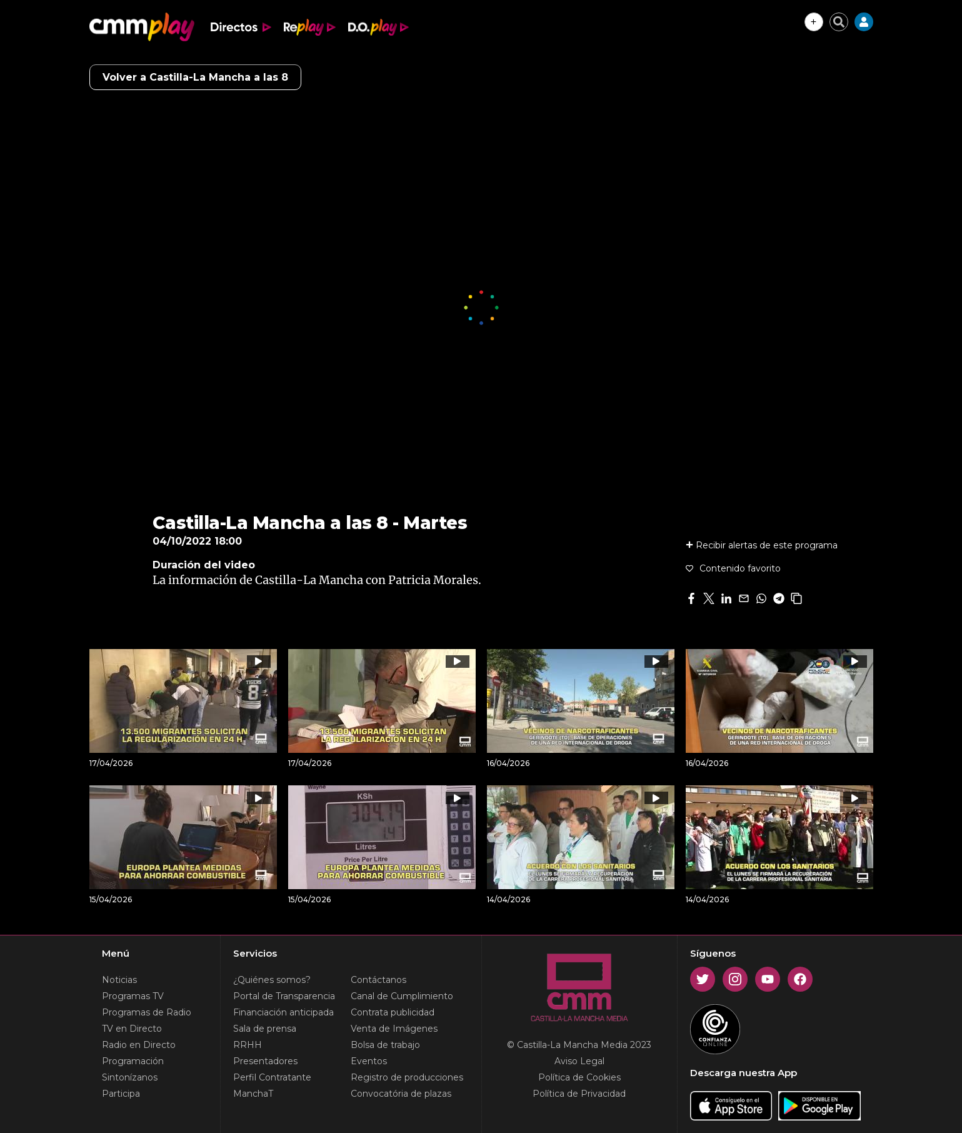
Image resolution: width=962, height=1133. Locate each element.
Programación (133, 1061)
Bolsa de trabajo (385, 1044)
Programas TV (133, 996)
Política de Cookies (579, 1077)
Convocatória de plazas (401, 1093)
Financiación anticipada (283, 1012)
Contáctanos (378, 979)
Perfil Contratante (272, 1077)
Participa (121, 1093)
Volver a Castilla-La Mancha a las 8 (195, 77)
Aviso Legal (579, 1061)
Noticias (119, 979)
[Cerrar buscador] (838, 22)
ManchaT (253, 1093)
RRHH (247, 1044)
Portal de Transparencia (284, 996)
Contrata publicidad (392, 1012)
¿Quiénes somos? (272, 979)
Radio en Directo (139, 1044)
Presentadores (265, 1061)
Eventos (369, 1061)
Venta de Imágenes (394, 1028)
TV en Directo (132, 1028)
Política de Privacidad (579, 1093)
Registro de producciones (407, 1077)
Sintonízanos (130, 1077)
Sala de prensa (264, 1028)
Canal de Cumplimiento (402, 996)
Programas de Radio (146, 1012)
